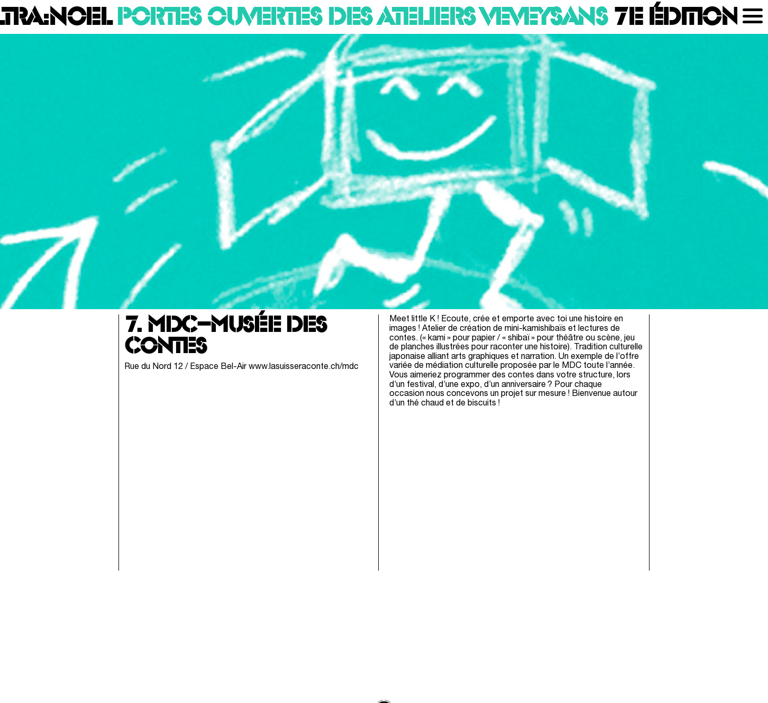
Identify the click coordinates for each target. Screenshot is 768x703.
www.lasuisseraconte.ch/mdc (304, 367)
